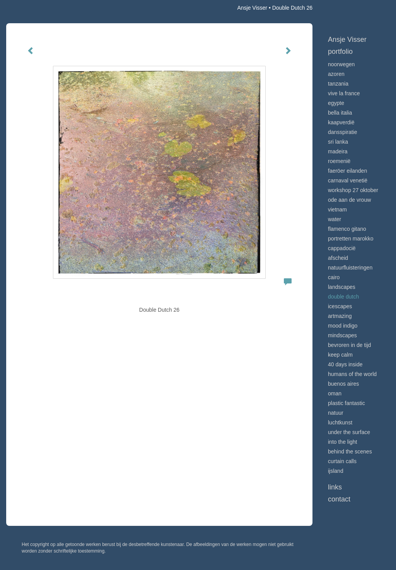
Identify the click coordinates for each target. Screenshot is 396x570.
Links (335, 487)
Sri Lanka (338, 142)
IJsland (335, 471)
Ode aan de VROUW (349, 200)
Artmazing (340, 316)
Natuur (335, 413)
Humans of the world (352, 374)
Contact (339, 499)
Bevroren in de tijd (349, 345)
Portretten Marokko (351, 238)
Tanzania (338, 84)
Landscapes (341, 287)
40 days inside (345, 364)
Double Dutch (343, 297)
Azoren (336, 74)
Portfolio (340, 51)
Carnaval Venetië (347, 180)
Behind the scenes (350, 451)
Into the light (342, 442)
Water (334, 219)
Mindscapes (342, 335)
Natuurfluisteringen (350, 267)
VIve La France (344, 93)
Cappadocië (342, 248)
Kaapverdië (341, 122)
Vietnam (337, 209)
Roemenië (339, 161)
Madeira (338, 151)
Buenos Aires (343, 384)
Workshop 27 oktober (353, 190)
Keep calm (340, 355)
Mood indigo (342, 326)
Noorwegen (341, 64)
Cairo (334, 277)
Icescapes (340, 306)
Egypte (336, 103)
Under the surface (349, 432)
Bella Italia (340, 113)
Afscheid (338, 258)
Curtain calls (342, 461)
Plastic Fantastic (346, 403)
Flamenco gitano (347, 229)
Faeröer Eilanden (347, 171)
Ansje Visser (252, 8)
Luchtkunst (340, 422)
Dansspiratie (342, 132)
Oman (334, 393)
